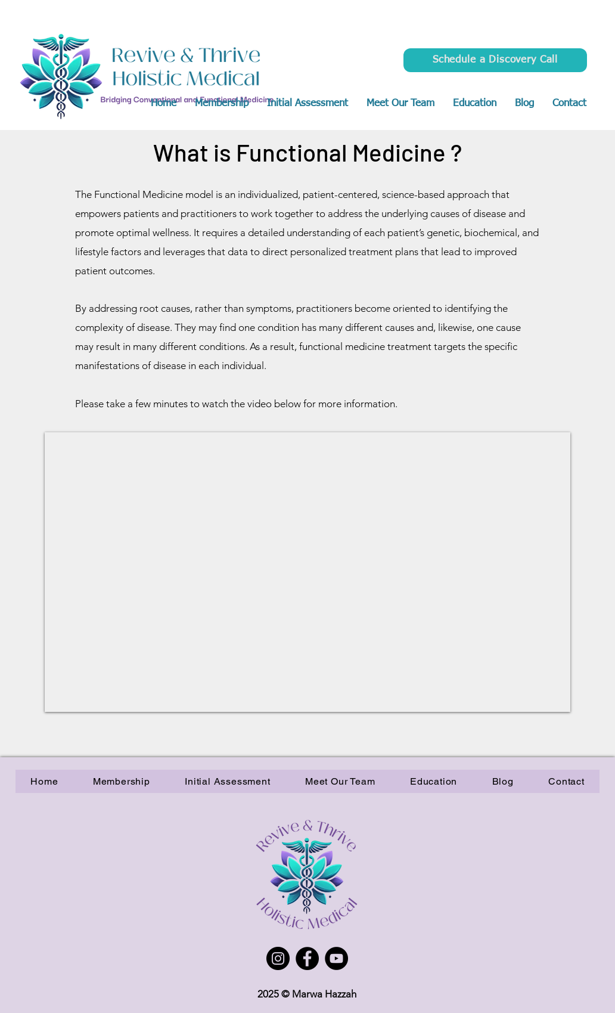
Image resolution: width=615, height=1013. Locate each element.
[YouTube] (336, 958)
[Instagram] (278, 958)
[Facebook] (307, 958)
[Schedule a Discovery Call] (495, 60)
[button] (474, 104)
